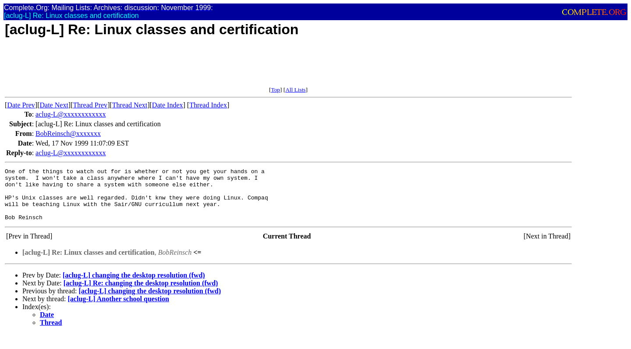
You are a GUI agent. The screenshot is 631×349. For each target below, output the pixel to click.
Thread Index (208, 105)
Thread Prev (90, 105)
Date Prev (21, 105)
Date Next (54, 105)
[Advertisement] (164, 66)
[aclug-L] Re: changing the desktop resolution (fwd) (141, 293)
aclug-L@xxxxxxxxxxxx (70, 114)
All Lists (295, 89)
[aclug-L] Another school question (118, 309)
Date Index (167, 105)
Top (275, 89)
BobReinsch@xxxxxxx (68, 133)
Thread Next (129, 105)
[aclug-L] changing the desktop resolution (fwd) (134, 285)
